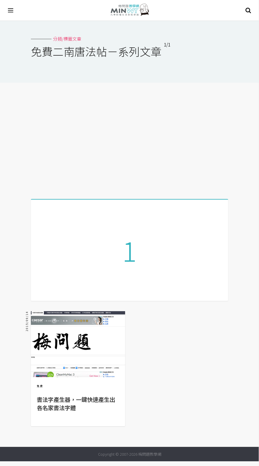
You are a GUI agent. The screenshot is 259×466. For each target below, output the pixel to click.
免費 (40, 391)
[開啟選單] (11, 10)
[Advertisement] (129, 138)
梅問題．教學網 (129, 10)
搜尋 (248, 10)
